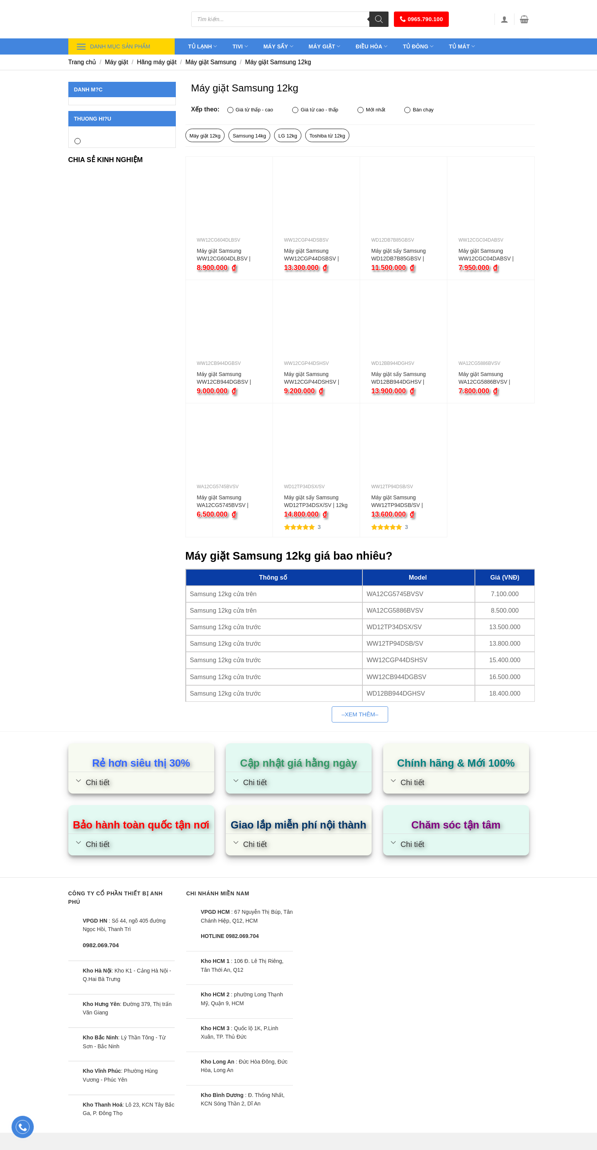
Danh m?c (88, 89)
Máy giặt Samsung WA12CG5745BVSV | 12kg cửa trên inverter (223, 501)
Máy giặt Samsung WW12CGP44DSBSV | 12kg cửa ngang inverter (313, 255)
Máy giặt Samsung (210, 62)
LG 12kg (287, 136)
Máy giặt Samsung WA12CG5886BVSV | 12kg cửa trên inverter (484, 378)
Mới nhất (371, 110)
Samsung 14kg (249, 136)
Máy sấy (278, 46)
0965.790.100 (421, 19)
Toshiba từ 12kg (327, 136)
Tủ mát (462, 46)
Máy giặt (325, 46)
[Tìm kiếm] (379, 19)
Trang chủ (82, 62)
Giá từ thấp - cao (250, 110)
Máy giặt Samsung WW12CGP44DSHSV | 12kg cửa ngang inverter (313, 378)
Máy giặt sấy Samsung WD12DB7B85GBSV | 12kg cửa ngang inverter (400, 255)
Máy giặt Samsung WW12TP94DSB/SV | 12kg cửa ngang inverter (400, 501)
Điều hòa (372, 46)
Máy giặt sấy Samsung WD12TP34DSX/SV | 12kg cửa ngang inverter (315, 501)
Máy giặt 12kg (205, 136)
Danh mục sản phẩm (113, 46)
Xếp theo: (205, 109)
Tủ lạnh (202, 46)
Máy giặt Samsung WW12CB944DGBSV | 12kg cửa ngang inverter (226, 378)
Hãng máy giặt (157, 62)
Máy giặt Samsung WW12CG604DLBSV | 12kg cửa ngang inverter (226, 255)
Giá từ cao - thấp (315, 110)
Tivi (240, 46)
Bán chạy (418, 110)
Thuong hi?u (92, 119)
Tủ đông (418, 46)
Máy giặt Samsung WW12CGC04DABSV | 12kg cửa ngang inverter (487, 255)
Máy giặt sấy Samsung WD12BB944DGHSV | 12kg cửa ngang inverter (400, 378)
